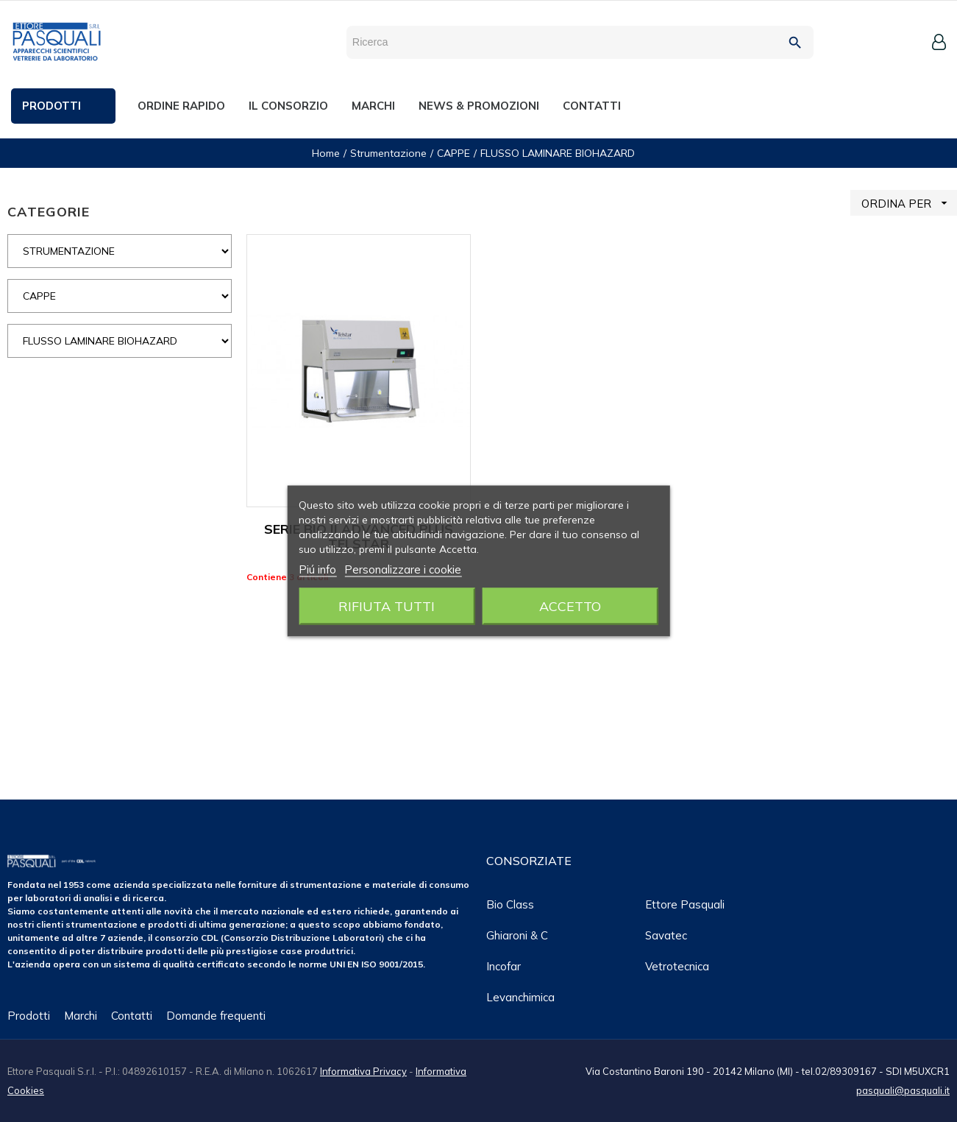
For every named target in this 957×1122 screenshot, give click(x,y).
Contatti (131, 1016)
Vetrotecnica (677, 966)
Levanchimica (520, 997)
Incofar (503, 966)
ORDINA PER (909, 203)
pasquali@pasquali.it (903, 1090)
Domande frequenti (216, 1016)
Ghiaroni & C (517, 935)
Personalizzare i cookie (402, 569)
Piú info (317, 569)
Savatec (666, 935)
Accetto (570, 606)
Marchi (80, 1016)
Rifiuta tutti (386, 606)
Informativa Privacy (363, 1071)
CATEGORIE (48, 211)
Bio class (510, 904)
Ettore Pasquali (685, 904)
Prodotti (28, 1016)
